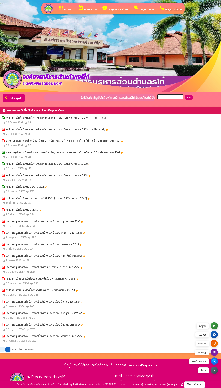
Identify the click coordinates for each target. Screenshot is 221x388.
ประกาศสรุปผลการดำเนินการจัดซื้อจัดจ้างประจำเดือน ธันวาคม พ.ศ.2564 (44, 267)
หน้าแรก (65, 8)
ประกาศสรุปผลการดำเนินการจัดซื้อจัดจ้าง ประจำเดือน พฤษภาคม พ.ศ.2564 (46, 336)
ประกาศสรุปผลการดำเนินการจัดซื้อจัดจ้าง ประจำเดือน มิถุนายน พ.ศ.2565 (44, 221)
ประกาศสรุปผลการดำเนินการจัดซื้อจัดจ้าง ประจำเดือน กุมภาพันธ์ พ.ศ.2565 (45, 256)
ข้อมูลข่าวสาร (143, 8)
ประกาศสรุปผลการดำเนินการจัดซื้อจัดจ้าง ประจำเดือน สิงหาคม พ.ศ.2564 (45, 302)
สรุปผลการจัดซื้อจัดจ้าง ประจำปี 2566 (27, 187)
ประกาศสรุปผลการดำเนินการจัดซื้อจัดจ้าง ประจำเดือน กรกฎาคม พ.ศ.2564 (45, 313)
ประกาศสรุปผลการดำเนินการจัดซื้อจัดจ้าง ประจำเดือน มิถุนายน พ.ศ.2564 (45, 325)
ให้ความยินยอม (194, 384)
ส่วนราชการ (87, 8)
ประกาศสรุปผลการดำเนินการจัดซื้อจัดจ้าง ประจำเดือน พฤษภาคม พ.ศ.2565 (45, 233)
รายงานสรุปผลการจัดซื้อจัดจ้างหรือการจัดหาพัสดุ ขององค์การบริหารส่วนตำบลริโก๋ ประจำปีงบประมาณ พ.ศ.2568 (64, 141)
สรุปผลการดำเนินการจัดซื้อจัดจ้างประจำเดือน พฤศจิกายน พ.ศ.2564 (42, 279)
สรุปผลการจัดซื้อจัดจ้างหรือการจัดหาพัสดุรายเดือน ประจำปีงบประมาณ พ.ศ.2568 (48, 164)
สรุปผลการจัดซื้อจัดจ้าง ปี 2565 (23, 210)
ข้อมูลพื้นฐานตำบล (115, 8)
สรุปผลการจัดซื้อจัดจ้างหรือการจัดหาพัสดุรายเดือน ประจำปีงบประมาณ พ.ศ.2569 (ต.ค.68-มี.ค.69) (57, 129)
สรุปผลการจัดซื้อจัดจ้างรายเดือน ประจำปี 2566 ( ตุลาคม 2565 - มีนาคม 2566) (48, 198)
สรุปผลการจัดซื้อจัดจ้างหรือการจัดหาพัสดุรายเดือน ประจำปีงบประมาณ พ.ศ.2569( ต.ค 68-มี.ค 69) (57, 118)
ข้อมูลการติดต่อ (170, 8)
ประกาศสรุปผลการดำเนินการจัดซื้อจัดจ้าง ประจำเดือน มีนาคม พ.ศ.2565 (44, 244)
